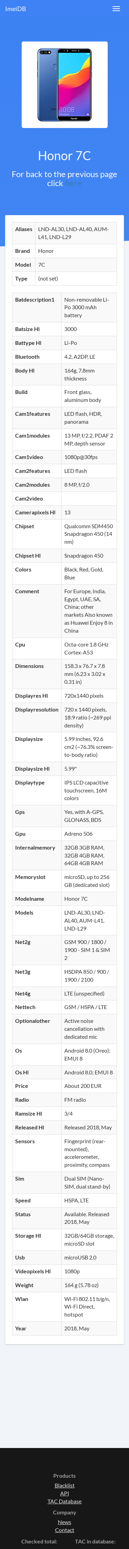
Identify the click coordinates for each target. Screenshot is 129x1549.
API (64, 1493)
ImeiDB (15, 8)
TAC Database (64, 1501)
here (73, 183)
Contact (64, 1530)
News (64, 1522)
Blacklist (65, 1485)
